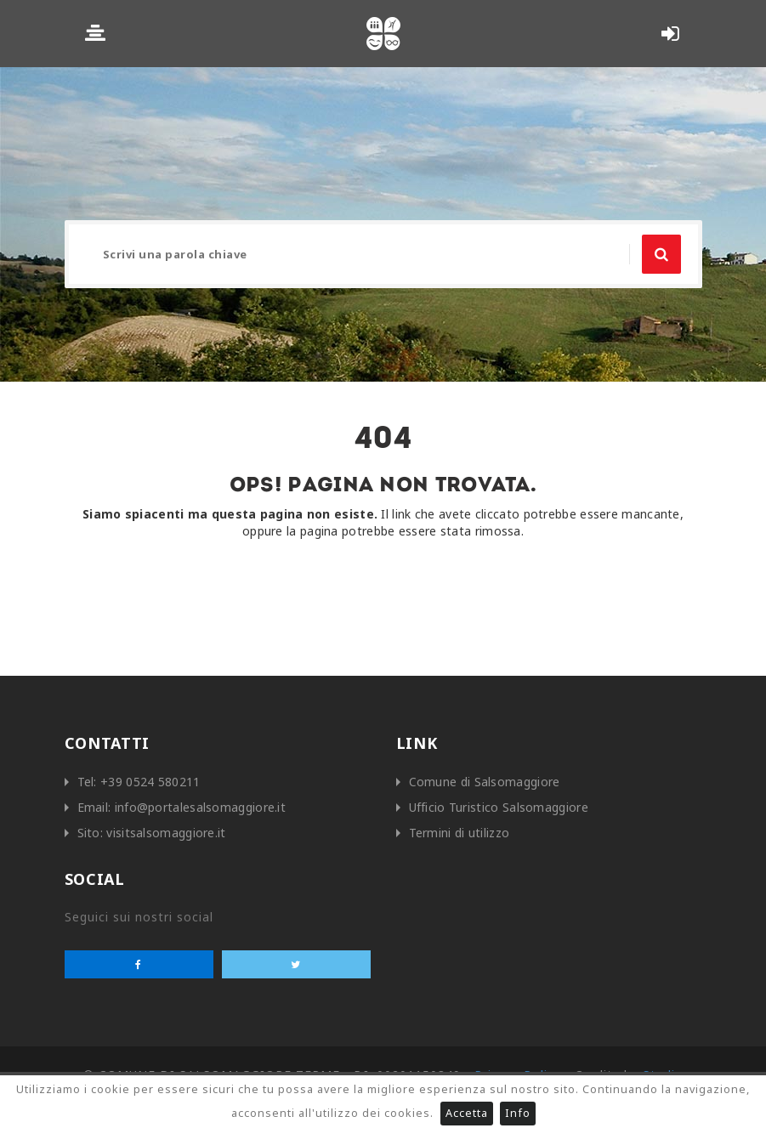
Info (518, 1113)
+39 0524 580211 (150, 782)
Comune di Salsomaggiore (484, 782)
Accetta (466, 1113)
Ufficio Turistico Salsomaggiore (498, 807)
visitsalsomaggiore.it (165, 833)
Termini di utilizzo (459, 833)
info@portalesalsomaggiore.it (200, 807)
